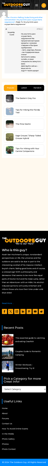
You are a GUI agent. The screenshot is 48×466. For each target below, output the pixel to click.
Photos (5, 444)
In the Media (8, 434)
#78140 (39, 29)
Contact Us (7, 424)
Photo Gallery (8, 439)
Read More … (8, 303)
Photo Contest (9, 449)
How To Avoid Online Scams (15, 429)
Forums (14, 17)
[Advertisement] (24, 186)
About (5, 414)
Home (5, 408)
